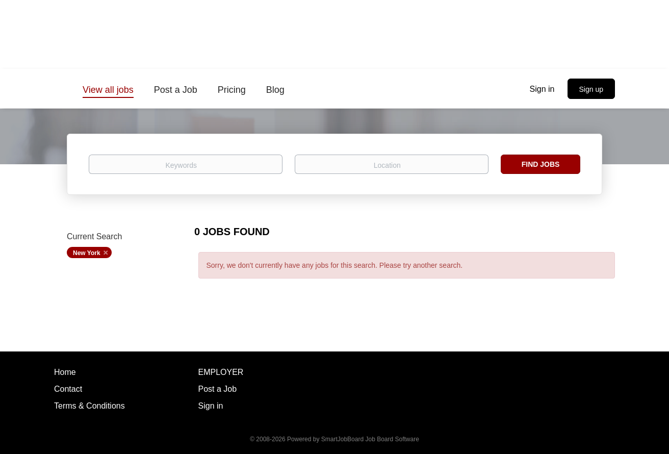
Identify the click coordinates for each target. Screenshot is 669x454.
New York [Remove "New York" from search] (86, 253)
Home (65, 372)
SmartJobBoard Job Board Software (370, 439)
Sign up (591, 89)
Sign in (542, 89)
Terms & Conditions (89, 405)
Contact (68, 389)
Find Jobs (541, 164)
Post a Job (217, 389)
